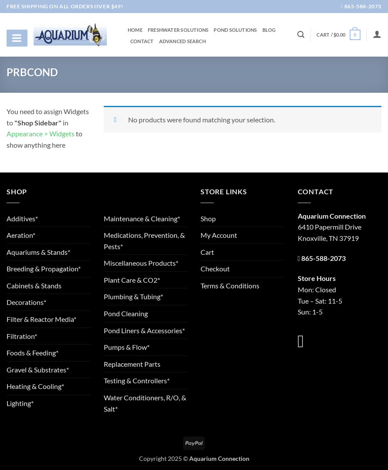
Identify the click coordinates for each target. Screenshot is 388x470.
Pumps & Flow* (127, 347)
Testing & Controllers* (137, 380)
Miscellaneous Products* (141, 263)
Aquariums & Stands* (38, 252)
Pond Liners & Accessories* (144, 330)
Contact (142, 41)
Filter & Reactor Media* (41, 319)
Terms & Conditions (230, 285)
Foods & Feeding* (32, 352)
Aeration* (21, 235)
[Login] (377, 34)
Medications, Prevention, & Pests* (144, 240)
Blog (269, 30)
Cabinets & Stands (34, 285)
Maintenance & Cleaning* (142, 218)
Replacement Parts (132, 364)
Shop (208, 218)
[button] (338, 34)
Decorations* (26, 302)
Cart (207, 252)
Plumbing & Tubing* (133, 296)
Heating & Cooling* (35, 386)
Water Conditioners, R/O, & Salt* (145, 403)
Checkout (215, 268)
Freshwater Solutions (178, 30)
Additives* (22, 218)
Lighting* (20, 403)
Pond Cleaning (126, 313)
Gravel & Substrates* (38, 369)
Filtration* (22, 336)
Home (135, 30)
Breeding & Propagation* (44, 268)
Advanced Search (182, 41)
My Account (219, 235)
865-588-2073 (361, 6)
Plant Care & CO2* (132, 280)
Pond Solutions (235, 30)
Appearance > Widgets (41, 133)
